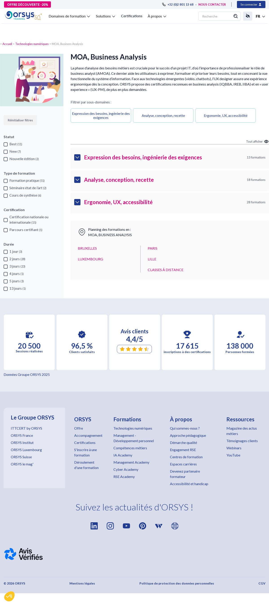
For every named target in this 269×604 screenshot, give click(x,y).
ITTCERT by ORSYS (26, 428)
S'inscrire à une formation (85, 452)
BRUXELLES (87, 248)
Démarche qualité (183, 442)
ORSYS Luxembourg (26, 450)
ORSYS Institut (22, 442)
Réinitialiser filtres (20, 120)
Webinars (233, 448)
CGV (261, 583)
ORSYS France (22, 435)
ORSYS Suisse (21, 457)
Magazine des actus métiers (241, 431)
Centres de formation (186, 457)
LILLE (152, 259)
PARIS (152, 248)
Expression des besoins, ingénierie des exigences (101, 115)
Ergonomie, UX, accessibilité (225, 115)
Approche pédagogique (188, 435)
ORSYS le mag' (22, 464)
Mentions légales (82, 583)
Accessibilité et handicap (189, 484)
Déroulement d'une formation (86, 465)
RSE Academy (124, 476)
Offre (78, 428)
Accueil (7, 44)
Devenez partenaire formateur (185, 474)
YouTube (233, 455)
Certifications (131, 16)
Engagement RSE (183, 450)
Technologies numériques (32, 44)
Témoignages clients (242, 441)
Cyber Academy (125, 469)
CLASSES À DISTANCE (165, 270)
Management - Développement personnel (133, 438)
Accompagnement (88, 435)
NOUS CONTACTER (212, 4)
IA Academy (122, 455)
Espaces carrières (183, 464)
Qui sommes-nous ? (185, 428)
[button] (9, 596)
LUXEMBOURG (90, 259)
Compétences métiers (130, 448)
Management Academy (131, 462)
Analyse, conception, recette (163, 115)
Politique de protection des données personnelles (176, 583)
